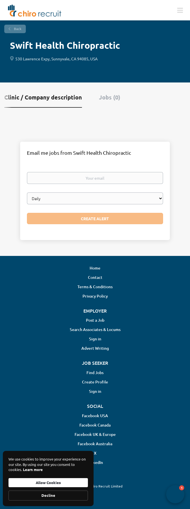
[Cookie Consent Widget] (48, 478)
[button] (175, 494)
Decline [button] (48, 495)
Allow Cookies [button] (48, 482)
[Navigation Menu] (180, 10)
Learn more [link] (33, 469)
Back (17, 28)
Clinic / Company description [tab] (43, 97)
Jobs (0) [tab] (109, 97)
